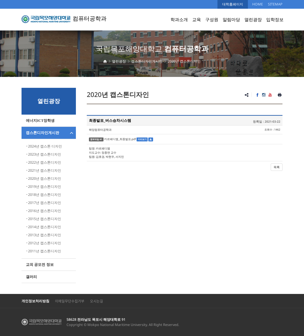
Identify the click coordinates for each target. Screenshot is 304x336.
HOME (257, 4)
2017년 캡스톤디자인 (44, 202)
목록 (277, 167)
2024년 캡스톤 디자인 (45, 146)
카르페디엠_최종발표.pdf (120, 139)
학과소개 (179, 19)
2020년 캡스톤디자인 (44, 178)
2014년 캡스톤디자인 (44, 226)
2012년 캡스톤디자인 (44, 243)
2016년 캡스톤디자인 (44, 210)
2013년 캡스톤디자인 (44, 234)
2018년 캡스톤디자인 (44, 194)
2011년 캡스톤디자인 (44, 251)
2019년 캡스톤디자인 (44, 186)
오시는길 (96, 301)
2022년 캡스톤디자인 (44, 162)
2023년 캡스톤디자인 (44, 154)
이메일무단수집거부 (69, 301)
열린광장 (253, 19)
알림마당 (231, 19)
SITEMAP (275, 4)
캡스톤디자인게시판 (42, 133)
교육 (196, 19)
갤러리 (31, 277)
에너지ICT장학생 (40, 121)
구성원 (211, 19)
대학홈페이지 (232, 4)
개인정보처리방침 (35, 301)
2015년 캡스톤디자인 (44, 218)
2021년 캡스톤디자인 (44, 170)
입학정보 (275, 19)
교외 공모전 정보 (40, 265)
